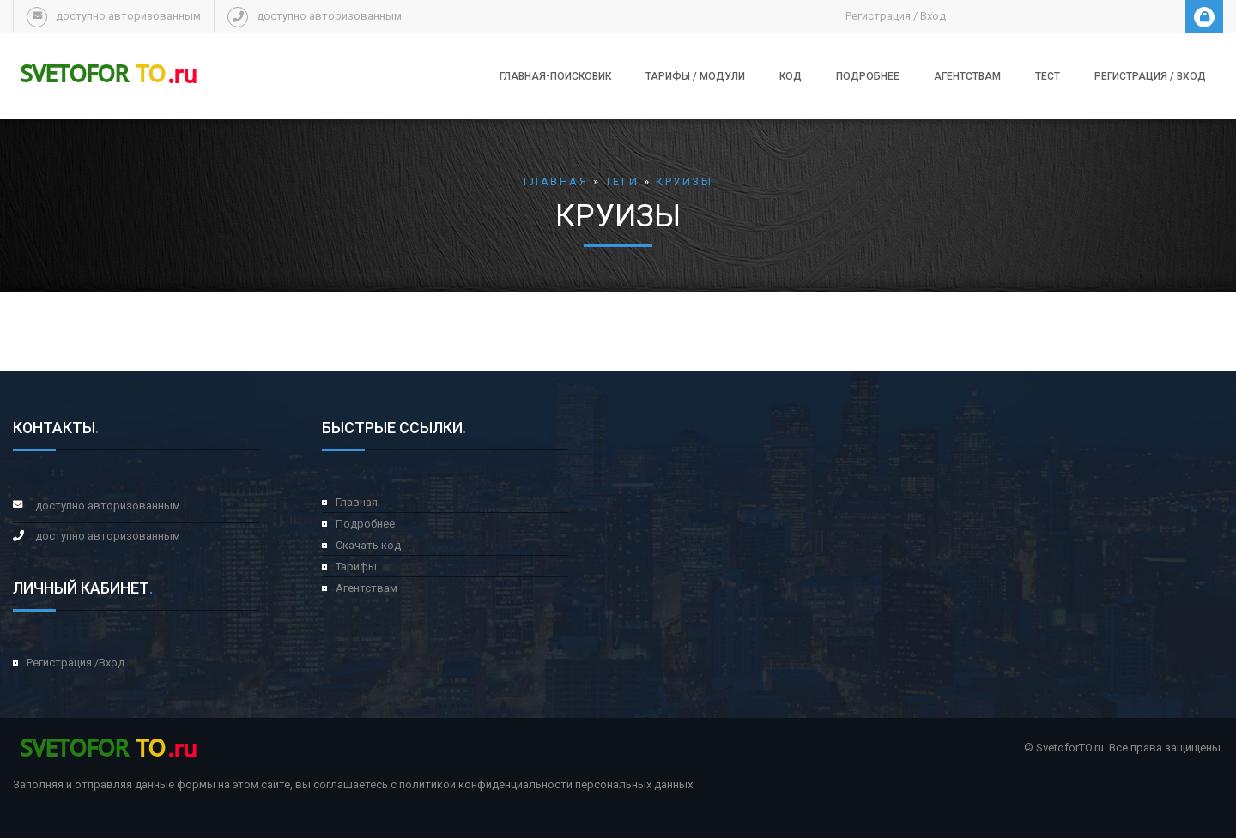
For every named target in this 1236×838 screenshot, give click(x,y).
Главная (357, 502)
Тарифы (356, 566)
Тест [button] (1047, 76)
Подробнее (365, 523)
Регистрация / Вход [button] (1150, 76)
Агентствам (366, 588)
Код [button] (790, 76)
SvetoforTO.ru (1070, 747)
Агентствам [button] (967, 76)
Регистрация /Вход (75, 662)
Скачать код (368, 545)
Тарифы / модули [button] (695, 76)
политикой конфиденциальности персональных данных (546, 784)
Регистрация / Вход (895, 15)
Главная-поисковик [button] (555, 76)
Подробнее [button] (868, 76)
